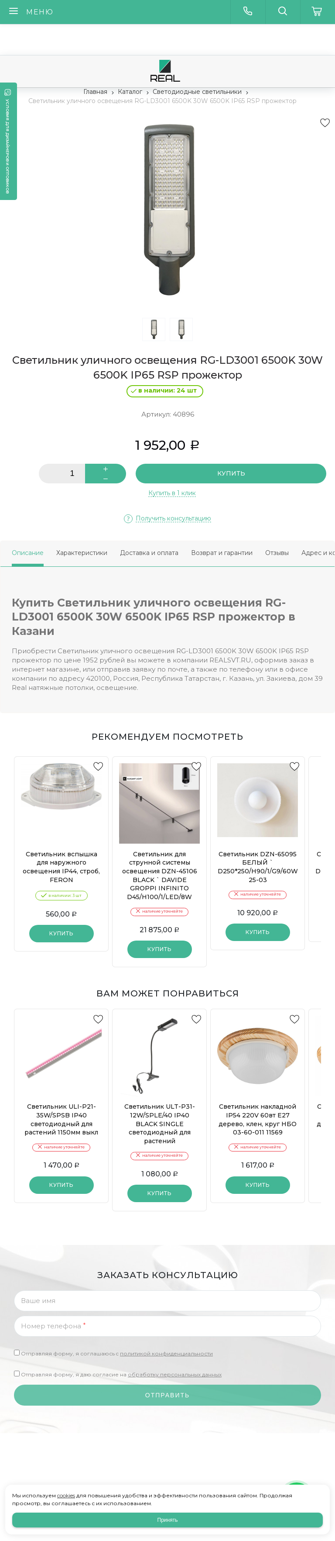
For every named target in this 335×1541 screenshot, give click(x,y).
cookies (66, 1495)
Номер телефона (53, 1325)
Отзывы (277, 553)
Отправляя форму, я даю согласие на (121, 1374)
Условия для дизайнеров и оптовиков (7, 146)
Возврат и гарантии (222, 553)
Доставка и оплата (149, 553)
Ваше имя (38, 1300)
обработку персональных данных (175, 1374)
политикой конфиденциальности (166, 1353)
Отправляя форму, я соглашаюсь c (117, 1353)
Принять (167, 1520)
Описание (28, 553)
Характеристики (81, 553)
